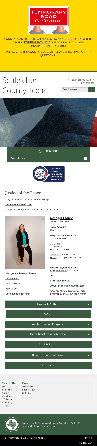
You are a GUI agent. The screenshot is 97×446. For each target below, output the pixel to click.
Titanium (85, 443)
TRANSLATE (88, 83)
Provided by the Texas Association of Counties (45, 423)
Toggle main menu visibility (86, 157)
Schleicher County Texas (24, 85)
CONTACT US (88, 80)
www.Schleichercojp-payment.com (67, 285)
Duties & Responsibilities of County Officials (50, 424)
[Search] (75, 89)
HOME (74, 80)
